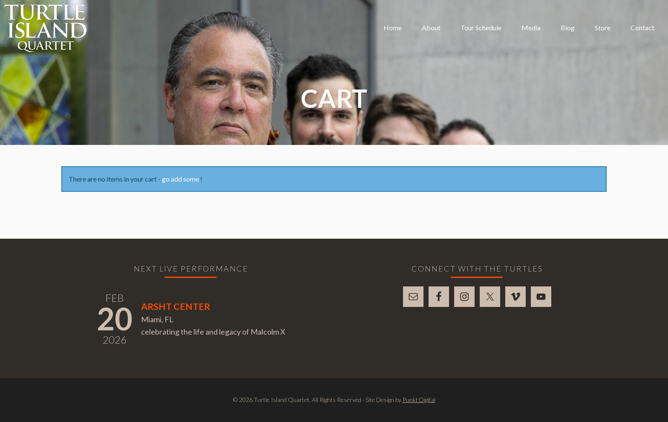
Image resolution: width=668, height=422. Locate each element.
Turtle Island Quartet (45, 28)
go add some (180, 179)
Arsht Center (175, 306)
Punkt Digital (419, 399)
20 (114, 318)
